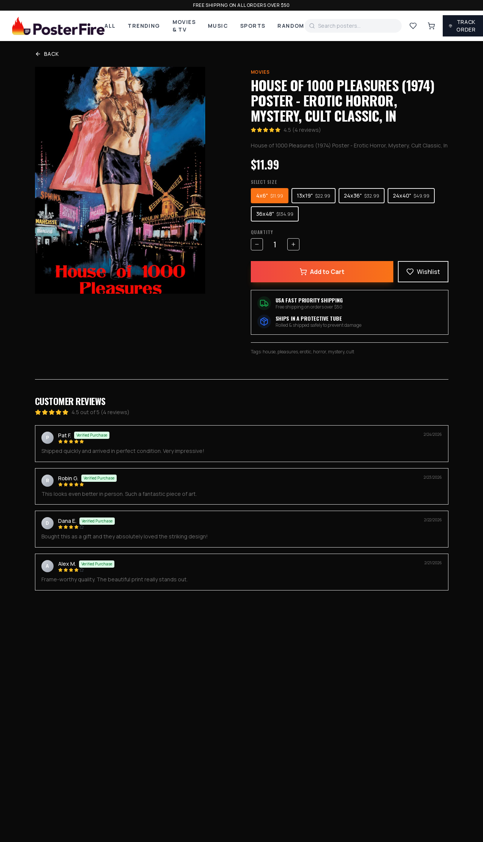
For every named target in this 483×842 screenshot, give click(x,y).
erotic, (306, 351)
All (110, 25)
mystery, (337, 351)
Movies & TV (184, 25)
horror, (320, 351)
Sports (252, 25)
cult (350, 351)
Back (47, 53)
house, (270, 351)
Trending (144, 25)
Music (218, 25)
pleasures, (288, 351)
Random (290, 25)
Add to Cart (321, 271)
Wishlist (423, 271)
